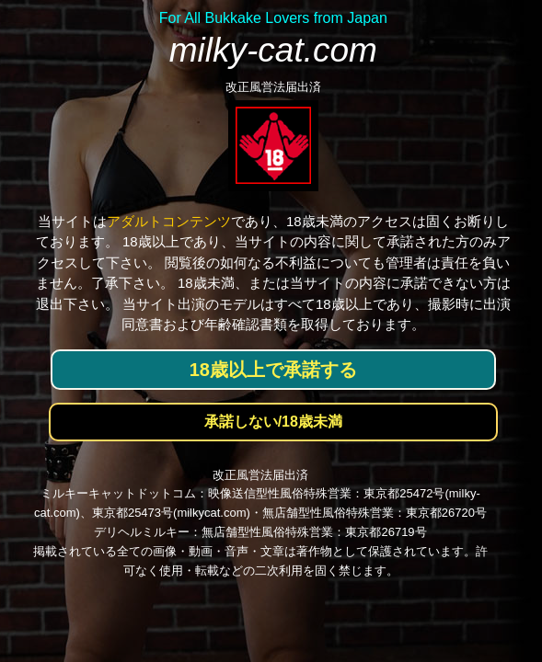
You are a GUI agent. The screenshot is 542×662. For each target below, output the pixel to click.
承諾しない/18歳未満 (273, 421)
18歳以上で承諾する (273, 370)
